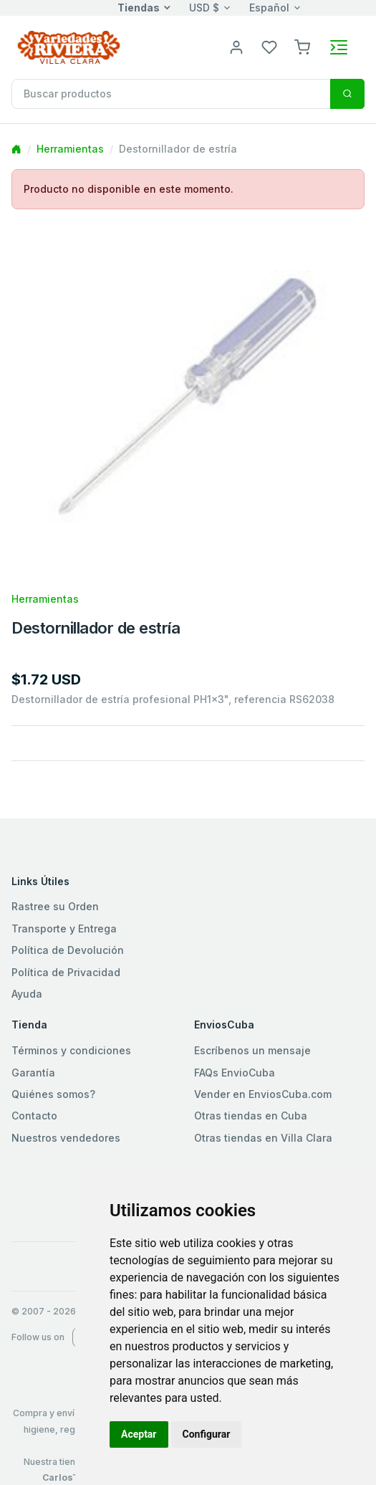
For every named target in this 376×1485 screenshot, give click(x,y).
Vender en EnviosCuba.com (263, 1094)
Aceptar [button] (139, 1434)
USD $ (204, 7)
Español (269, 7)
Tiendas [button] (138, 7)
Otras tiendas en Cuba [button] (250, 1115)
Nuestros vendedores (65, 1138)
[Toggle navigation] (338, 47)
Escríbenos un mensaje (252, 1050)
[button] (302, 46)
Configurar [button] (207, 1434)
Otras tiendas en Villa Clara (263, 1138)
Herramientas (70, 149)
